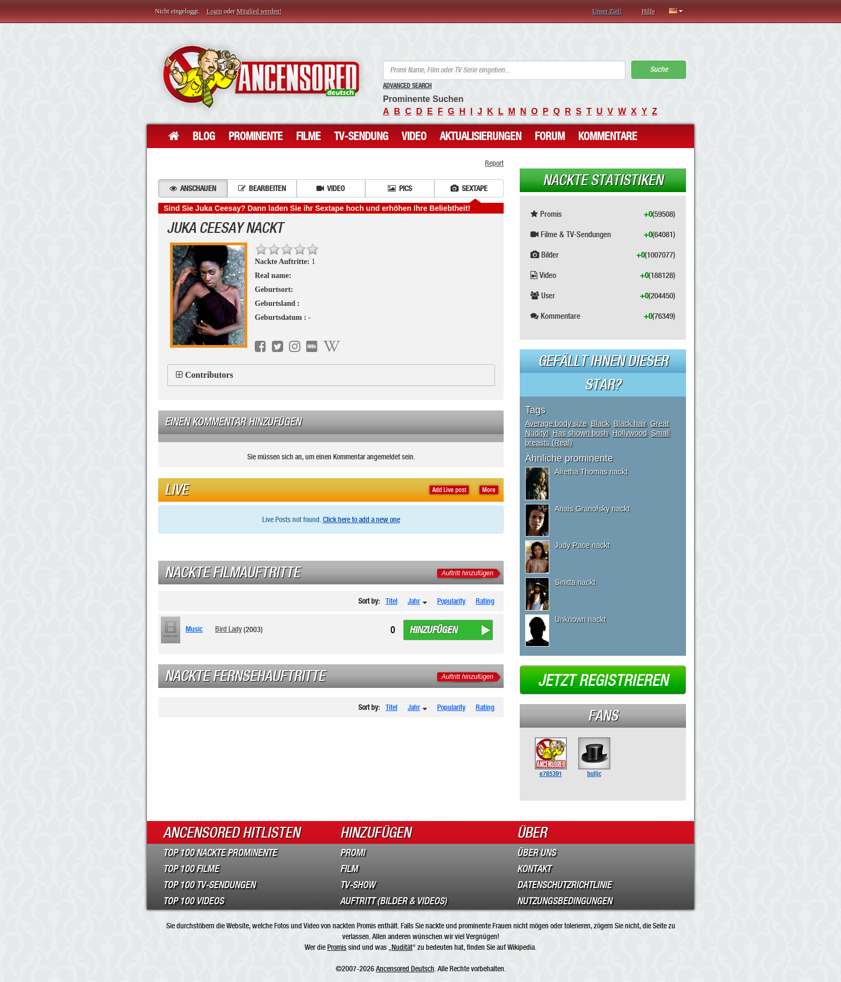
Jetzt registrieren (603, 680)
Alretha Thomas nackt (591, 471)
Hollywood (630, 433)
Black (600, 423)
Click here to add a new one (361, 519)
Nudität (402, 947)
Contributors (209, 374)
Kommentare (607, 136)
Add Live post (449, 490)
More (489, 490)
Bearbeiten (262, 188)
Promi (352, 853)
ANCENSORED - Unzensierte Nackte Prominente (261, 76)
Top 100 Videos (193, 901)
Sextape (469, 188)
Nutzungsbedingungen (564, 901)
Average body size (556, 423)
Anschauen (192, 188)
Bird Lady (228, 629)
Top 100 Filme (191, 869)
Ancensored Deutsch (405, 968)
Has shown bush (580, 433)
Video (414, 136)
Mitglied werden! (259, 11)
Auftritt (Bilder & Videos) (393, 901)
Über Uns (536, 853)
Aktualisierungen (480, 136)
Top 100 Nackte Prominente (220, 853)
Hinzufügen (433, 630)
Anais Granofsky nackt (592, 508)
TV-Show (357, 885)
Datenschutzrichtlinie (564, 885)
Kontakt (534, 869)
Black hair (630, 423)
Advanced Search (407, 86)
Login (214, 11)
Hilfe (648, 11)
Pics (400, 188)
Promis (336, 947)
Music (194, 629)
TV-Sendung (361, 136)
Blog (204, 136)
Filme (308, 136)
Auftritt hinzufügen (467, 573)
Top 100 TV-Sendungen (209, 885)
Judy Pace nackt (582, 545)
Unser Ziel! (607, 11)
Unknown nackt (580, 619)
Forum (550, 136)
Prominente (255, 136)
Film (349, 869)
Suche (659, 69)
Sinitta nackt (575, 582)
